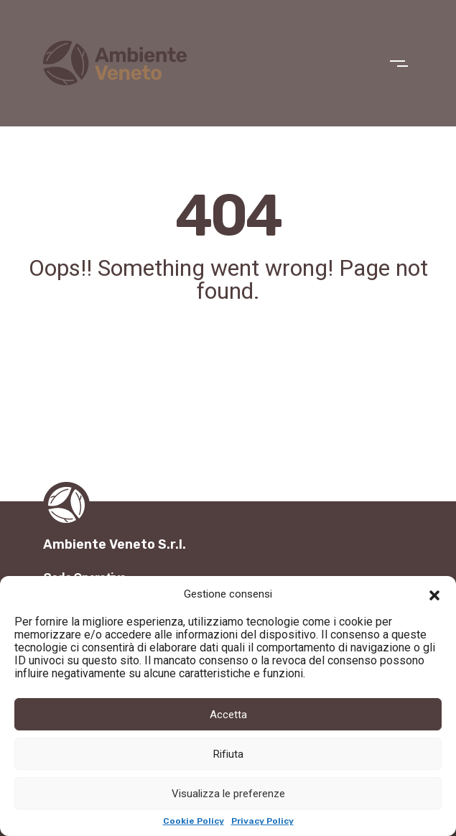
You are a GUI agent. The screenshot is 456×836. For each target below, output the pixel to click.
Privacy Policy (262, 821)
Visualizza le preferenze (228, 793)
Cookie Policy (193, 821)
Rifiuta (228, 754)
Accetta (228, 714)
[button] (434, 594)
